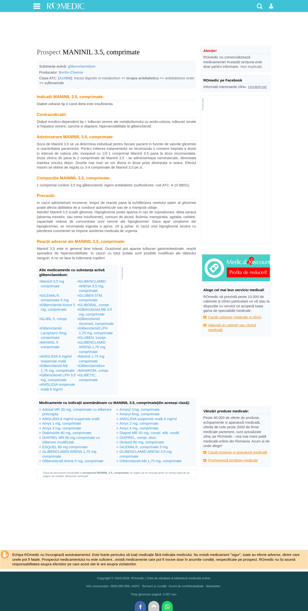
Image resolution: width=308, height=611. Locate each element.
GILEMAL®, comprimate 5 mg (144, 447)
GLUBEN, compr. (93, 337)
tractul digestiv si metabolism (97, 78)
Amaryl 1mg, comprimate (140, 409)
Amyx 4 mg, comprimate (139, 428)
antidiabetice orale (179, 78)
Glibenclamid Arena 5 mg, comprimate (72, 461)
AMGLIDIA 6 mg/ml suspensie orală (71, 419)
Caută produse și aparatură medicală (237, 452)
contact (59, 476)
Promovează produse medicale (233, 460)
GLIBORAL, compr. (94, 305)
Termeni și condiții (154, 586)
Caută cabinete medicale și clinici (234, 317)
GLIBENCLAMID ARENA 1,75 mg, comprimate (92, 347)
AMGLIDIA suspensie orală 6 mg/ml (148, 419)
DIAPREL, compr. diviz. (138, 437)
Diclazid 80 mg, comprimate (142, 442)
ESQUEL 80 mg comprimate (65, 447)
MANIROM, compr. (94, 370)
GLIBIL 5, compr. (54, 319)
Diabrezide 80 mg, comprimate (66, 433)
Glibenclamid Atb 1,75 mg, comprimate (151, 461)
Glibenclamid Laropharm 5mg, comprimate (54, 333)
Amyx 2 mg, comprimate (139, 423)
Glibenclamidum (92, 366)
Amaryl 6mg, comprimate (140, 414)
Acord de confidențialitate (186, 586)
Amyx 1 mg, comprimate (61, 423)
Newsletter (213, 586)
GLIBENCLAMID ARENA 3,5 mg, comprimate (92, 286)
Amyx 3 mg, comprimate (61, 428)
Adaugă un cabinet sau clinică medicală (232, 327)
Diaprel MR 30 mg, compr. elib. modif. (150, 433)
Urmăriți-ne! (257, 87)
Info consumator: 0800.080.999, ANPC (113, 586)
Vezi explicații (251, 66)
